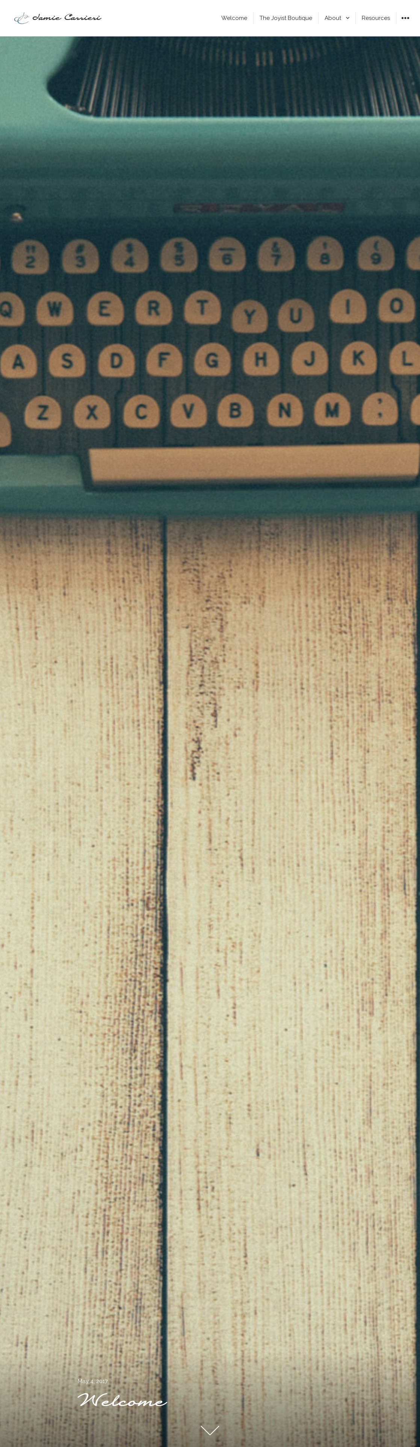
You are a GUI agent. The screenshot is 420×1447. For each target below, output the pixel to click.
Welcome (234, 18)
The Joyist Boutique (286, 18)
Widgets (405, 23)
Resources (376, 18)
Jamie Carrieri (67, 18)
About (333, 18)
